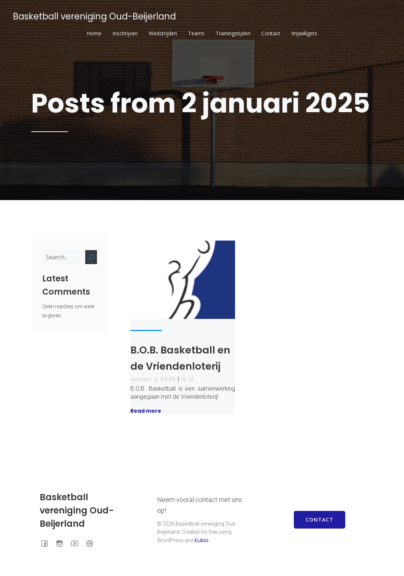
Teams (196, 33)
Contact (270, 33)
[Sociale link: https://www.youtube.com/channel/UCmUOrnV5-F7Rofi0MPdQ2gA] (77, 543)
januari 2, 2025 (153, 379)
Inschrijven (125, 33)
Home (94, 33)
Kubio (202, 540)
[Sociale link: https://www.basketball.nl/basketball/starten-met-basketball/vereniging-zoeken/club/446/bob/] (92, 543)
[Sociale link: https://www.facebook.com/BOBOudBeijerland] (47, 543)
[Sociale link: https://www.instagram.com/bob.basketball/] (62, 543)
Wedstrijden (163, 33)
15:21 (187, 379)
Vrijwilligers (304, 33)
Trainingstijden (233, 33)
